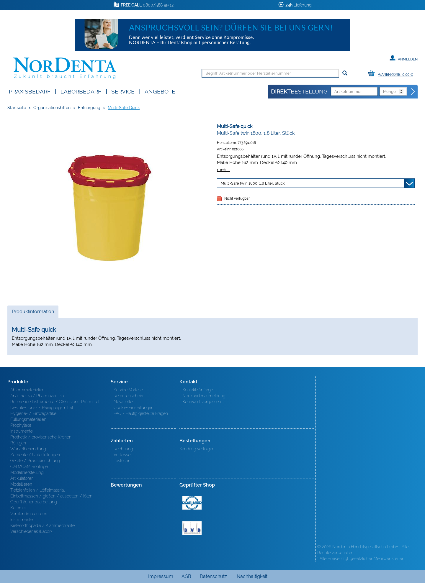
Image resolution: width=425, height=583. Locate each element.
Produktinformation (33, 313)
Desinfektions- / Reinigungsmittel (41, 407)
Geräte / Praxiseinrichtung (35, 460)
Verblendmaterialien (28, 513)
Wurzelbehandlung (28, 448)
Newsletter (124, 401)
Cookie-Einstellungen (133, 407)
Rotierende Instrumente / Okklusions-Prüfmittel (54, 401)
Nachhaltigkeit (252, 576)
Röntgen (18, 443)
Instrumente (21, 431)
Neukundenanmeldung (203, 395)
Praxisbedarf (29, 91)
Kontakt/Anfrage (197, 389)
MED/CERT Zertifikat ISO (192, 503)
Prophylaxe (20, 425)
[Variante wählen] (316, 183)
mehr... (223, 169)
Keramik (18, 507)
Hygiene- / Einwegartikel (33, 413)
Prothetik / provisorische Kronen (40, 437)
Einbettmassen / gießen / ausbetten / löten (51, 496)
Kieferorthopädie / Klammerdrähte (42, 525)
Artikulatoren (22, 478)
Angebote (160, 91)
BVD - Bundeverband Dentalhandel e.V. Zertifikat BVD (192, 528)
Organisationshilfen (52, 107)
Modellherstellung (26, 472)
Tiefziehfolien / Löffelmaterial (37, 490)
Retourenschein (128, 395)
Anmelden (404, 58)
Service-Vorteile (128, 389)
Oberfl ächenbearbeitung (33, 502)
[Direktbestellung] (413, 92)
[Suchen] (345, 73)
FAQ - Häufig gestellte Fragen (141, 413)
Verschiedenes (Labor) (31, 531)
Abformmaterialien (27, 389)
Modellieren (21, 484)
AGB (186, 576)
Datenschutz (213, 576)
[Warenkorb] (392, 73)
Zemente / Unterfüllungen (35, 454)
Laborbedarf (81, 91)
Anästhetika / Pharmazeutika (37, 395)
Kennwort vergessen (201, 401)
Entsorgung (89, 107)
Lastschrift (123, 460)
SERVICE (123, 91)
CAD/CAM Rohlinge (29, 466)
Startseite (16, 107)
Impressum (160, 576)
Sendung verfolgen (197, 448)
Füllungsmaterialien (28, 419)
